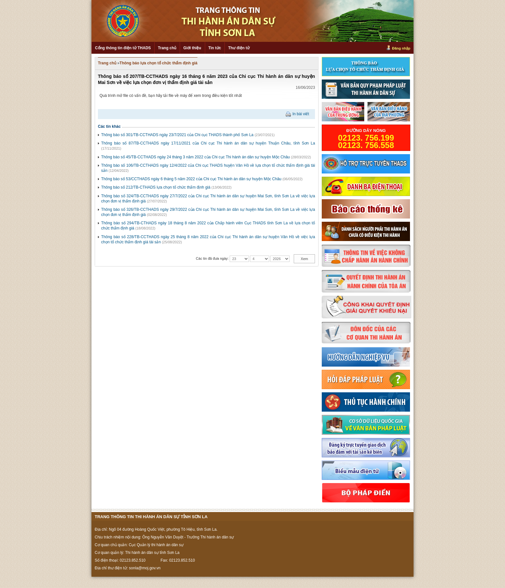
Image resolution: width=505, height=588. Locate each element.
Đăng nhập (401, 48)
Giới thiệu (192, 48)
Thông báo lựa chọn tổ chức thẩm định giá (158, 63)
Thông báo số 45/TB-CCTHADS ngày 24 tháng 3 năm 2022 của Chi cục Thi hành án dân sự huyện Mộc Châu (195, 157)
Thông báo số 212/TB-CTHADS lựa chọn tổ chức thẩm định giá (155, 187)
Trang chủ (167, 48)
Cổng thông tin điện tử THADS (123, 48)
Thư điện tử (238, 48)
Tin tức (214, 48)
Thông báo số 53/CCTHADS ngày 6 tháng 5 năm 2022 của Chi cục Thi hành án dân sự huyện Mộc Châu (191, 179)
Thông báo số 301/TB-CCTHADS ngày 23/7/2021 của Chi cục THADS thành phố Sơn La (177, 135)
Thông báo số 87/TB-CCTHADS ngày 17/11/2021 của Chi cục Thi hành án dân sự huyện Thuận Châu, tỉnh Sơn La (208, 143)
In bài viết (300, 114)
